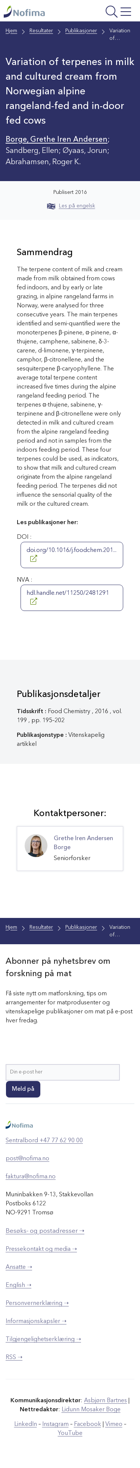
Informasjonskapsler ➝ (36, 1321)
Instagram (55, 1424)
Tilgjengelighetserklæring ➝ (43, 1339)
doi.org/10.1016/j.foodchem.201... (71, 554)
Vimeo (113, 1424)
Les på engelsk (71, 206)
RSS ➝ (14, 1358)
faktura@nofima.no (31, 1177)
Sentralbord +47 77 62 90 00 (44, 1141)
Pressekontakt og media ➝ (41, 1249)
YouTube (70, 1433)
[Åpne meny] (109, 12)
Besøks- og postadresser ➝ (45, 1231)
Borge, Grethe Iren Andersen (57, 140)
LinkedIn (25, 1424)
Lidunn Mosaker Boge (91, 1410)
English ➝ (18, 1285)
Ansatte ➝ (19, 1267)
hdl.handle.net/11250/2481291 (68, 597)
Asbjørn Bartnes (105, 1401)
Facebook (87, 1424)
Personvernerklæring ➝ (37, 1303)
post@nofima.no (27, 1159)
